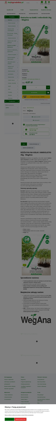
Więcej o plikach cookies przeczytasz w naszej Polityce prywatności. (19, 415)
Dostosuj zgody (9, 419)
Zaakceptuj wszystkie (20, 419)
